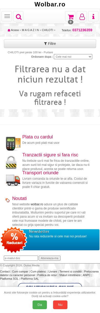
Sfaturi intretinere (70, 275)
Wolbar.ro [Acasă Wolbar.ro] (49, 4)
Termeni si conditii (70, 271)
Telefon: (77, 30)
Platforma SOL (9, 278)
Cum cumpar (20, 271)
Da (40, 305)
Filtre (50, 44)
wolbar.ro (37, 204)
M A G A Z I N (30, 30)
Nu (60, 305)
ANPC (87, 275)
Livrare (53, 271)
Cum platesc (39, 271)
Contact (5, 271)
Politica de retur (47, 275)
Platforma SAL (30, 278)
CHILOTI (47, 30)
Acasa (13, 30)
